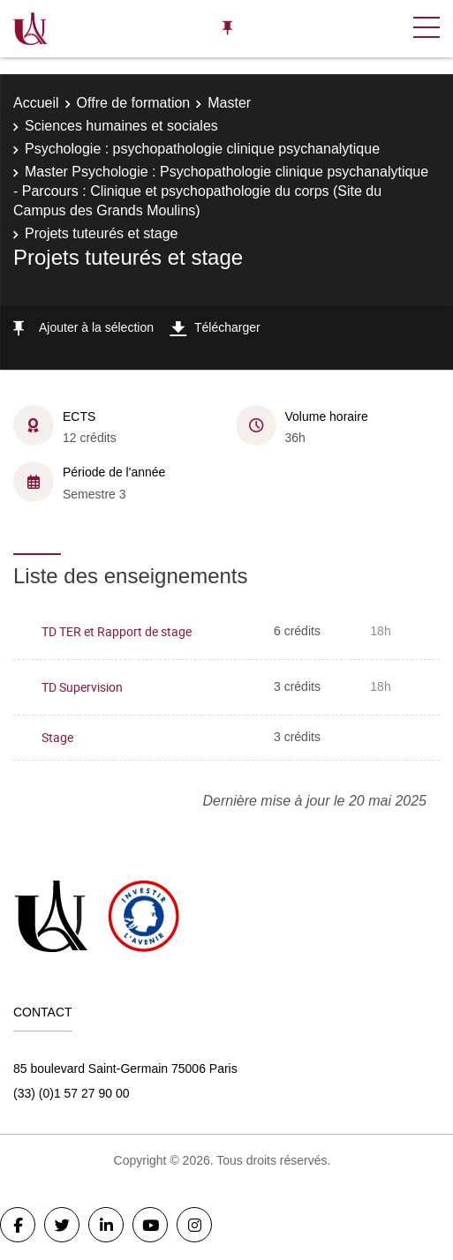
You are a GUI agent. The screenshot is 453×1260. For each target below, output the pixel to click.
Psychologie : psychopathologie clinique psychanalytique (202, 148)
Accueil (36, 102)
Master (229, 102)
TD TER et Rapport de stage (117, 631)
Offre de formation (134, 102)
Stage (57, 737)
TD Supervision (82, 687)
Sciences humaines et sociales (121, 125)
